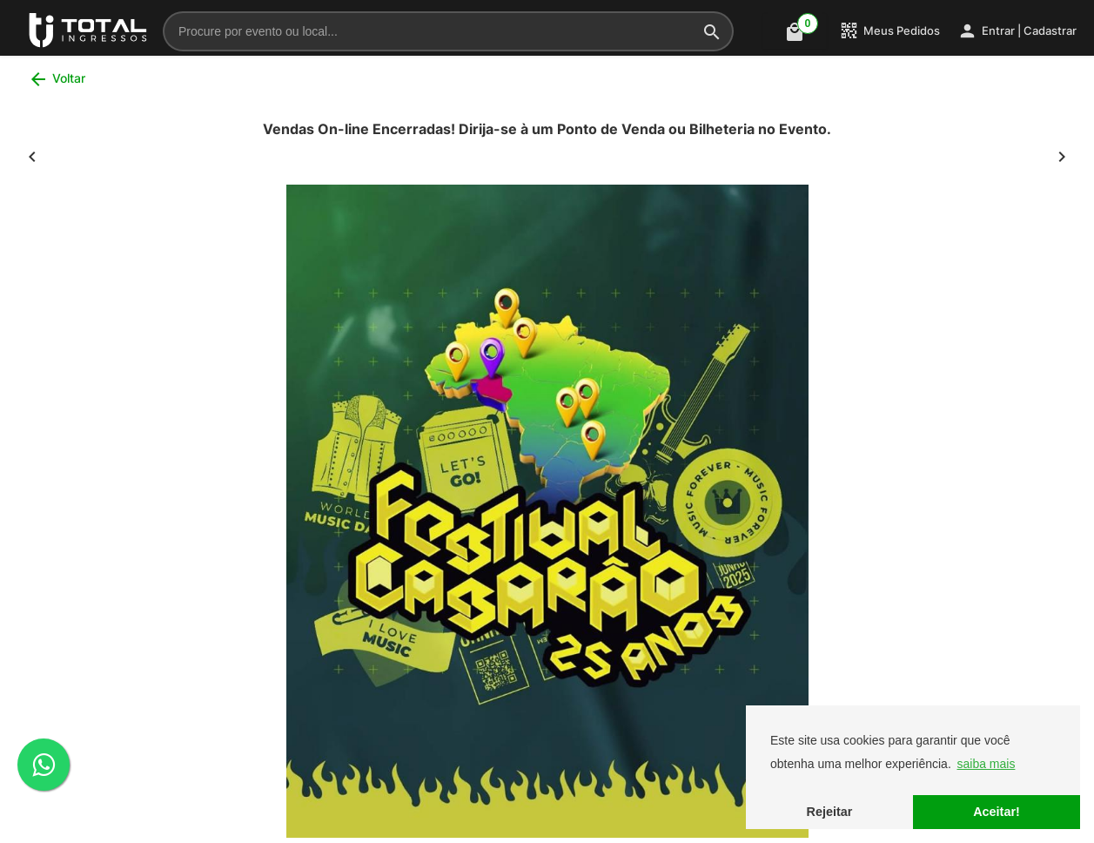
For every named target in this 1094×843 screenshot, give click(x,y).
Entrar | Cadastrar (1017, 30)
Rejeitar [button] (830, 812)
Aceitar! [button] (996, 812)
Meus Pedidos (889, 30)
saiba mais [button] (985, 764)
